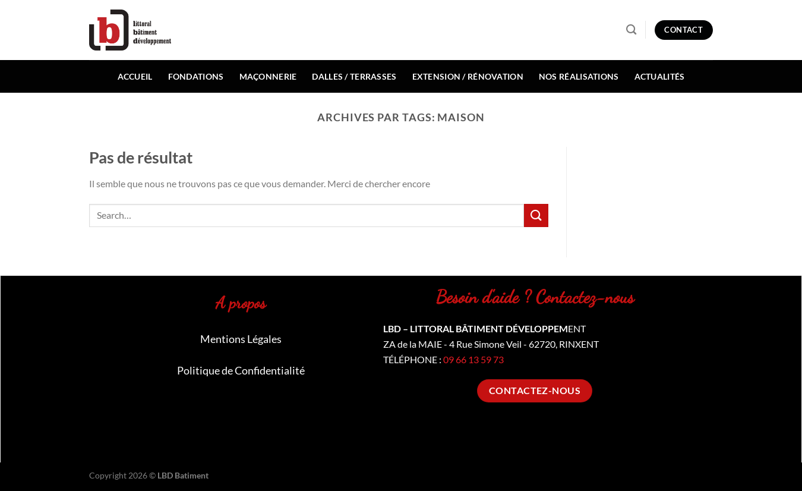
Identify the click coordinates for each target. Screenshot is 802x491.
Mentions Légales (241, 338)
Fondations (196, 76)
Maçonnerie (268, 76)
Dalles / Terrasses (354, 76)
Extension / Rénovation (467, 76)
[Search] (631, 30)
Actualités (659, 76)
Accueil (135, 76)
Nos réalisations (579, 76)
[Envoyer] (536, 215)
